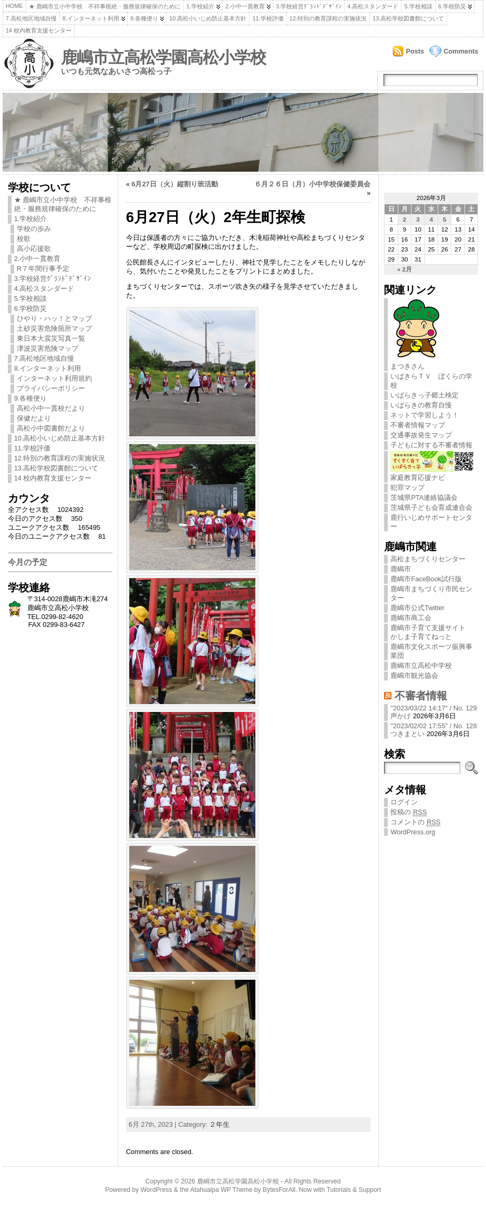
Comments (460, 51)
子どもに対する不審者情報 (431, 445)
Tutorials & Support (353, 1189)
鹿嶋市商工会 (410, 618)
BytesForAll (279, 1189)
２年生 (219, 1124)
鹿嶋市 (400, 569)
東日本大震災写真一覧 (51, 338)
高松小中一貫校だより (51, 408)
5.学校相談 (418, 6)
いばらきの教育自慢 (421, 405)
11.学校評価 (267, 18)
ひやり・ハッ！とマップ (54, 318)
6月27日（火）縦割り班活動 (174, 184)
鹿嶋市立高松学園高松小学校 (163, 57)
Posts (415, 51)
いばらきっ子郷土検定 (424, 395)
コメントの (415, 822)
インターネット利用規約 (54, 378)
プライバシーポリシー (51, 388)
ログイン (404, 802)
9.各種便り (144, 18)
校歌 (23, 239)
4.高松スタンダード (372, 6)
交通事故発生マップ (421, 435)
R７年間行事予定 (43, 269)
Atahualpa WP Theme (221, 1189)
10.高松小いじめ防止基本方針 (207, 18)
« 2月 (404, 269)
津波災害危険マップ (47, 348)
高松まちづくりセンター (428, 559)
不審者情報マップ (417, 425)
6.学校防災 (452, 6)
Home (14, 6)
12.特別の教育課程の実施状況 (328, 18)
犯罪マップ (407, 487)
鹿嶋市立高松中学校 (421, 665)
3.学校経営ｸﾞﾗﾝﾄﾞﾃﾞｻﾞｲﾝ (309, 6)
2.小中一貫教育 (245, 6)
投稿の (408, 812)
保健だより (34, 418)
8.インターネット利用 (91, 18)
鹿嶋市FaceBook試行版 (426, 579)
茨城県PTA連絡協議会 (424, 497)
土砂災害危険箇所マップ (54, 328)
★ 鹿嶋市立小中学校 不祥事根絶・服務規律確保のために (105, 6)
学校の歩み (34, 229)
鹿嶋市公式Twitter (417, 608)
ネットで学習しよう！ (424, 415)
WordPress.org (412, 832)
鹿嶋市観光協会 (414, 675)
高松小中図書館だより (51, 428)
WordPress (156, 1189)
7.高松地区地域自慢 (31, 18)
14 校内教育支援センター (38, 30)
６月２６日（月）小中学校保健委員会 (312, 184)
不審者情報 (421, 695)
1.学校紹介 (200, 6)
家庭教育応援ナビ (432, 473)
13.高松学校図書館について (408, 18)
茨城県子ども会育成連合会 (431, 507)
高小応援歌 (34, 249)
